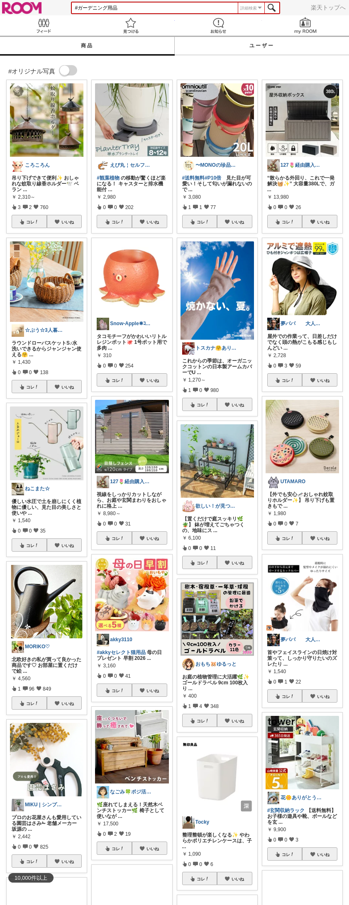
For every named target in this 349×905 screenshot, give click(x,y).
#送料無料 (193, 178)
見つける (130, 25)
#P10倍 (213, 178)
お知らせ (218, 25)
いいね (67, 222)
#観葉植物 (108, 178)
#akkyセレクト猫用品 (121, 652)
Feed (43, 25)
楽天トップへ (328, 7)
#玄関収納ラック (286, 810)
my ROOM (305, 25)
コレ (32, 222)
